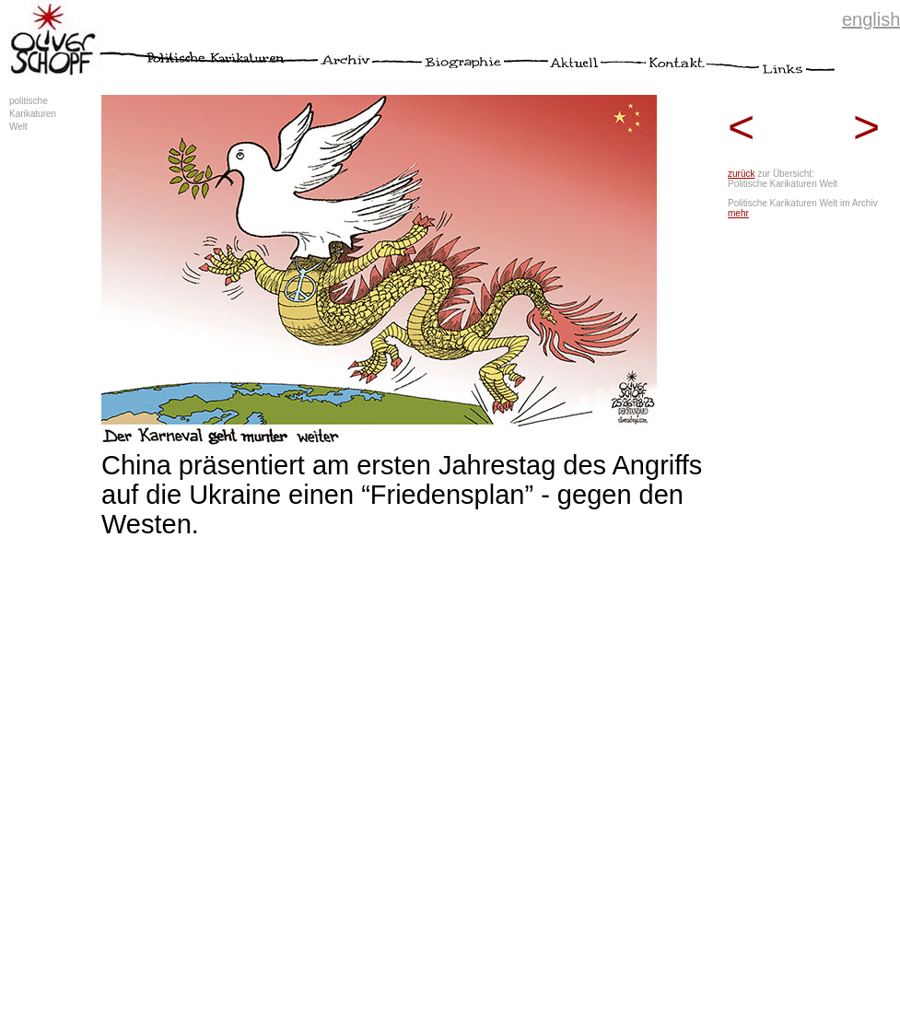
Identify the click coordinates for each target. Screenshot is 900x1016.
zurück (741, 174)
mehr (738, 213)
